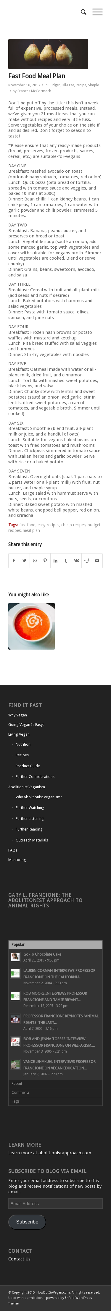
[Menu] (94, 12)
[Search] (80, 12)
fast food (27, 524)
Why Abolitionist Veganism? (39, 797)
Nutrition (23, 744)
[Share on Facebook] (14, 560)
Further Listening (30, 818)
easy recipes (48, 524)
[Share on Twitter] (24, 560)
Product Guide (28, 766)
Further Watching (30, 807)
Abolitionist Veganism (26, 787)
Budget (54, 85)
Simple (93, 85)
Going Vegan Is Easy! (26, 724)
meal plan (31, 530)
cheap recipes (73, 524)
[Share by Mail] (97, 560)
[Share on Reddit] (87, 560)
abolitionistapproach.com (64, 1152)
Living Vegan (19, 734)
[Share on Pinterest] (45, 560)
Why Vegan (17, 715)
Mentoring (17, 859)
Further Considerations (35, 776)
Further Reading (29, 829)
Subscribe (27, 1222)
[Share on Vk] (76, 560)
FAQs (12, 850)
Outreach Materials (32, 840)
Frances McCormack (34, 91)
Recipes (22, 755)
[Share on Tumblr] (66, 560)
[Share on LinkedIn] (56, 560)
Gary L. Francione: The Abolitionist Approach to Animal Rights (45, 900)
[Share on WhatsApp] (35, 560)
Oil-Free (68, 85)
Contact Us (19, 1259)
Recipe (81, 85)
